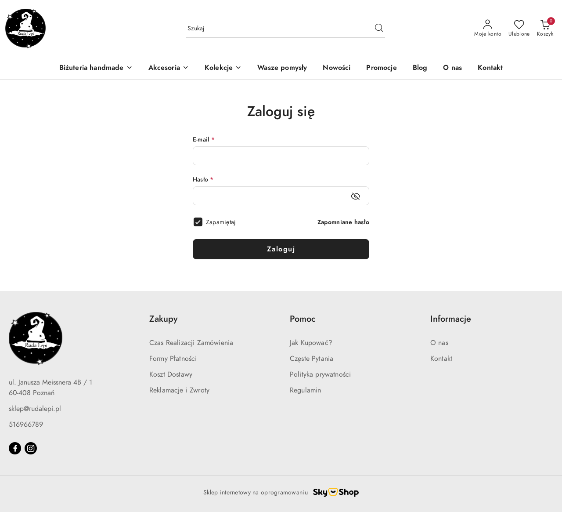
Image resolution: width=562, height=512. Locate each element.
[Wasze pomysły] (282, 68)
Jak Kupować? (311, 343)
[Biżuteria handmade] (96, 68)
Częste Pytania (311, 358)
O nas (439, 343)
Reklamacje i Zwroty (179, 390)
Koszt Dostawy (170, 374)
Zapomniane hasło (343, 222)
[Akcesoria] (168, 68)
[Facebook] (15, 448)
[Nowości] (336, 68)
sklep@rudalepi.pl (35, 409)
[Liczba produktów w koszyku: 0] (545, 28)
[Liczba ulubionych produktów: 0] (519, 28)
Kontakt (441, 358)
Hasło (203, 179)
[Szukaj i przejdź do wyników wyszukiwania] (379, 28)
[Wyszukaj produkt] (285, 28)
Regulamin (305, 390)
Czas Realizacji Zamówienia (191, 343)
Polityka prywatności (320, 374)
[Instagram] (31, 448)
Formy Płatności (173, 358)
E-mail (204, 139)
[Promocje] (381, 68)
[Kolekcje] (223, 68)
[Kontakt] (490, 68)
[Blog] (420, 68)
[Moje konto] (488, 28)
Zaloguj (281, 249)
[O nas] (452, 68)
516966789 (26, 424)
